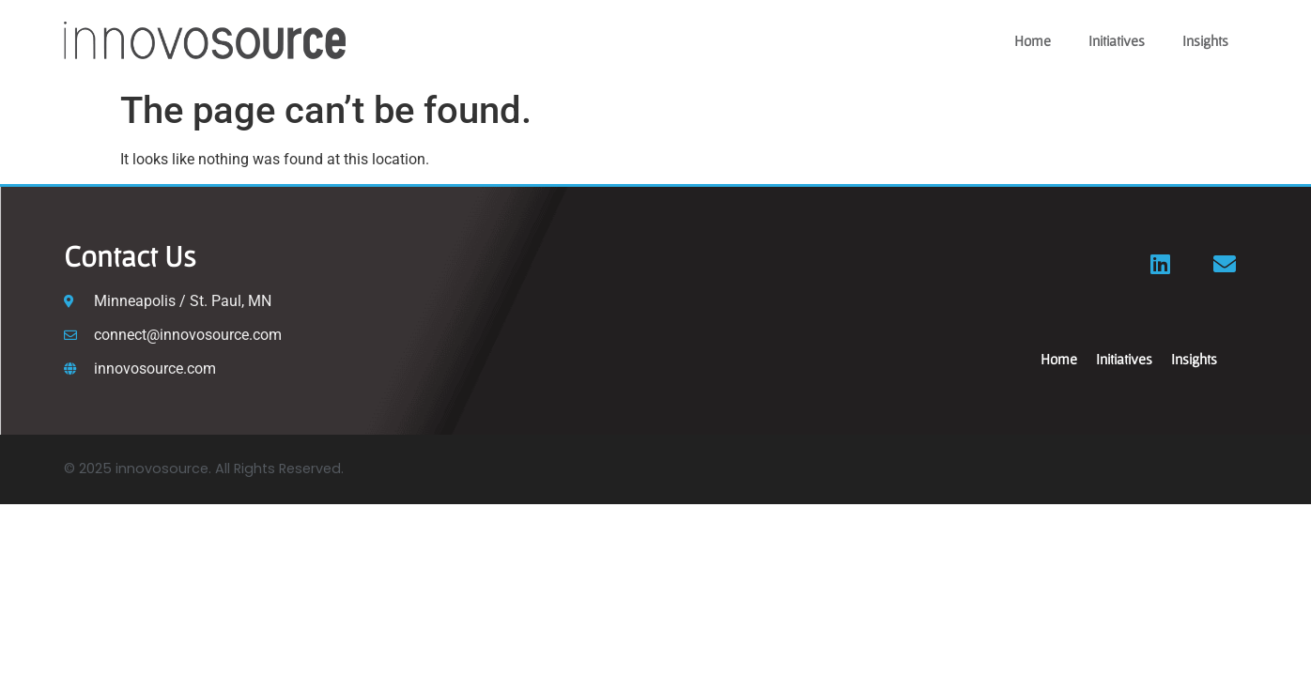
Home (1032, 40)
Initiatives (1116, 40)
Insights (1205, 40)
